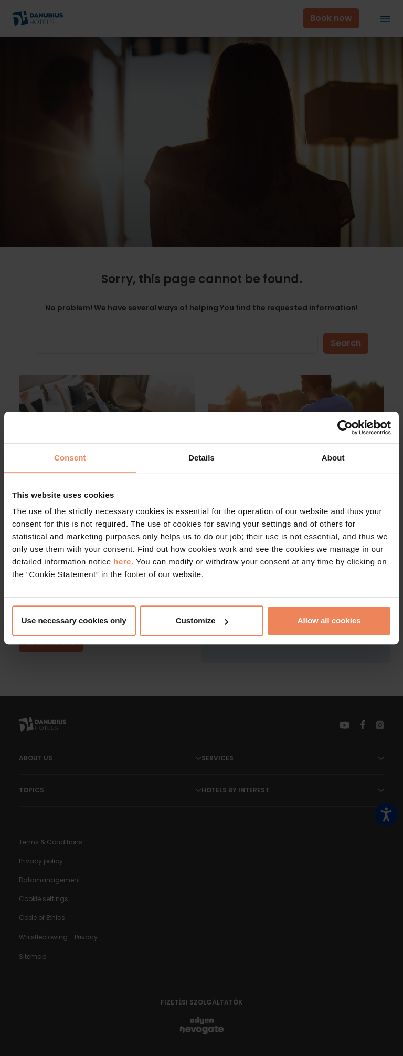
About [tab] (333, 457)
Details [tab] (201, 457)
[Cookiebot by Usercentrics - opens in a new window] (345, 427)
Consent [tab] (70, 457)
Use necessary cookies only (74, 620)
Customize (202, 620)
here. (124, 561)
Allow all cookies (329, 620)
